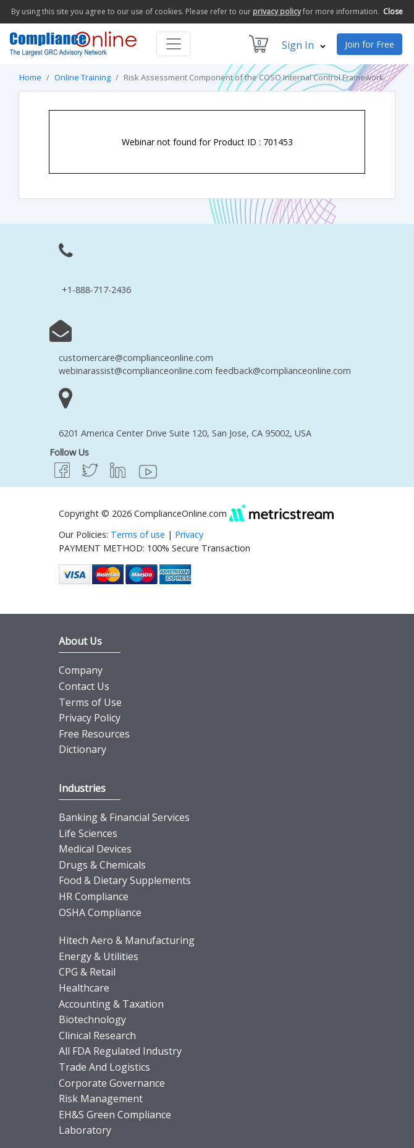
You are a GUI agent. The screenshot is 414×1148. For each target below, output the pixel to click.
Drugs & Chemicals (102, 865)
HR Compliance (94, 896)
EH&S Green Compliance (115, 1114)
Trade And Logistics (104, 1067)
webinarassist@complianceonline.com (136, 370)
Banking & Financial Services (124, 817)
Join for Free (369, 44)
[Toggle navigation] (173, 44)
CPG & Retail (87, 972)
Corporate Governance (112, 1083)
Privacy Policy (89, 718)
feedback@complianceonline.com (283, 370)
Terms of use (138, 534)
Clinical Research (97, 1035)
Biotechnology (92, 1019)
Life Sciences (88, 833)
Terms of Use (90, 702)
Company (81, 670)
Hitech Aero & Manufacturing (127, 940)
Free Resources (94, 734)
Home (30, 77)
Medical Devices (95, 849)
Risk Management (101, 1098)
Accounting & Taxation (111, 1004)
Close (393, 11)
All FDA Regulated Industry (120, 1051)
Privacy (189, 534)
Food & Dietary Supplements (125, 880)
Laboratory (85, 1130)
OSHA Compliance (100, 912)
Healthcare (84, 988)
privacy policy (277, 11)
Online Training (82, 77)
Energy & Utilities (98, 956)
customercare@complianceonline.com (136, 358)
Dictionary (82, 749)
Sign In (304, 45)
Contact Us (84, 686)
